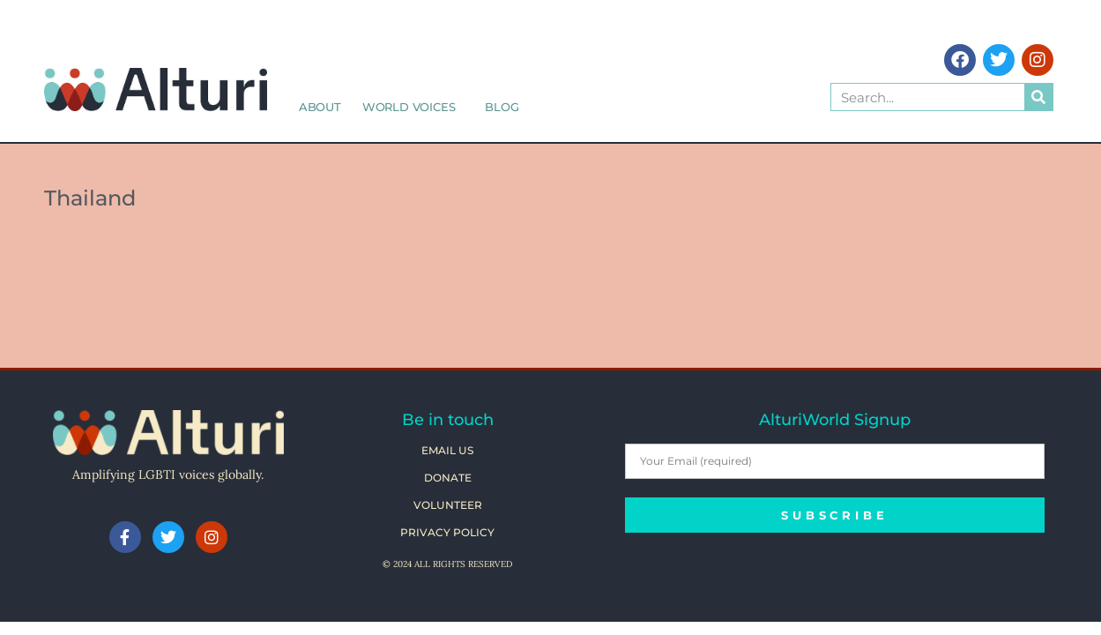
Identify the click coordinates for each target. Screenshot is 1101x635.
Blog (501, 107)
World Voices (413, 107)
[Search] (1038, 97)
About (320, 107)
